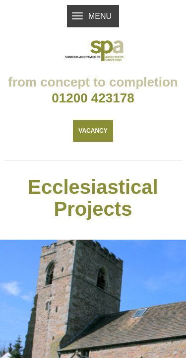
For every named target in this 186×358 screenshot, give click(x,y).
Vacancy (92, 152)
